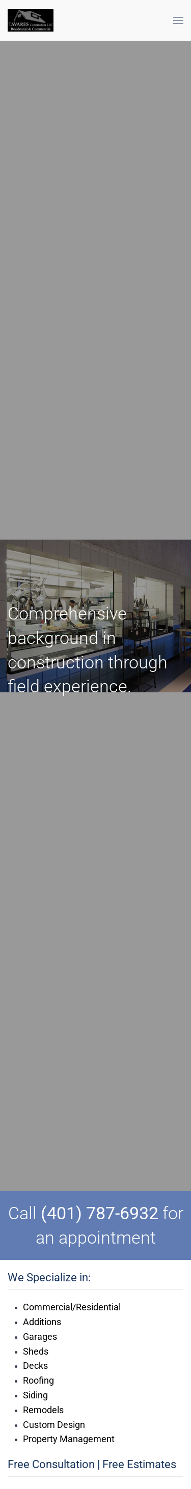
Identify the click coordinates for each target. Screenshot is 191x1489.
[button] (178, 20)
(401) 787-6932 (99, 1213)
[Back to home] (30, 20)
